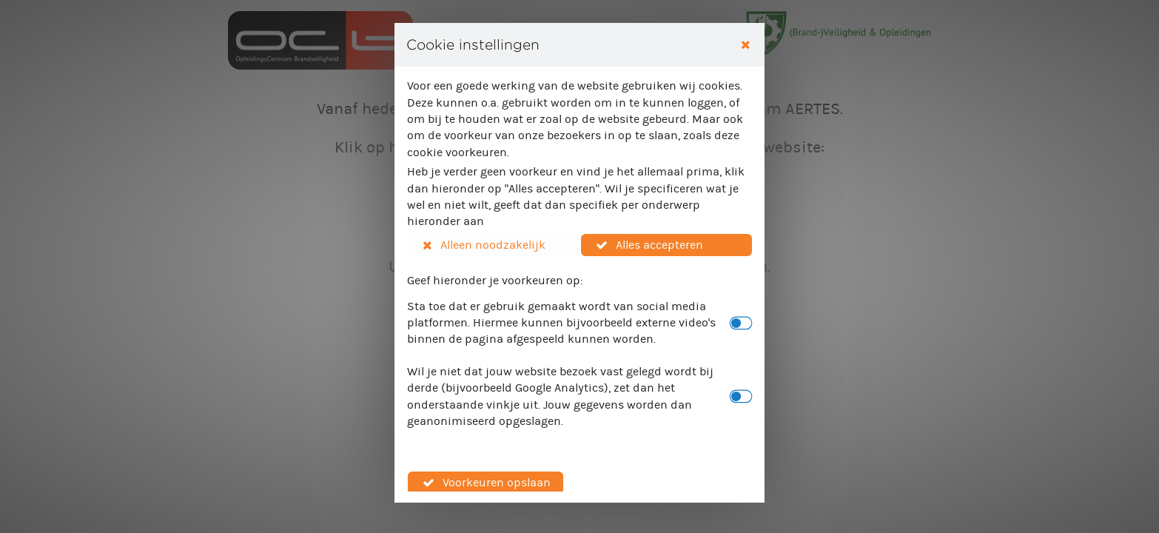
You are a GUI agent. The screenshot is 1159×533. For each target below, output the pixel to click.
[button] (494, 245)
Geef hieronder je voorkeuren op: (495, 280)
